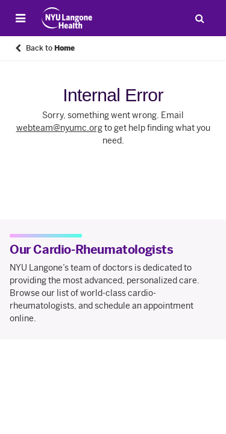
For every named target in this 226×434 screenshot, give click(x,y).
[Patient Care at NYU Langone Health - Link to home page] (67, 18)
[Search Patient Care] (199, 18)
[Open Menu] (20, 18)
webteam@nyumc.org (59, 128)
